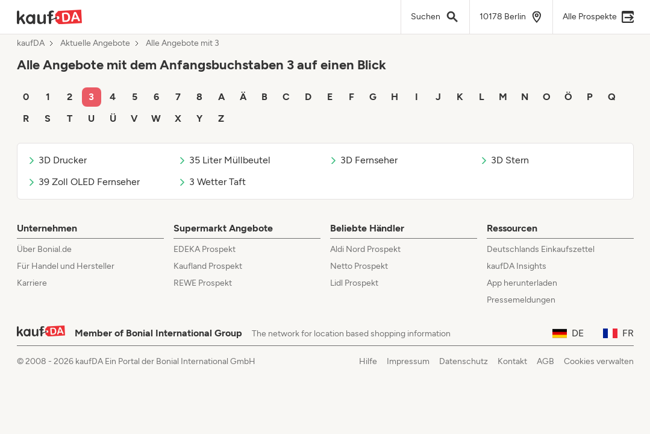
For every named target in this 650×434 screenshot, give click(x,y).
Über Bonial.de (44, 249)
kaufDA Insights (516, 266)
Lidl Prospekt (354, 283)
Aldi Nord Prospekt (365, 249)
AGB (545, 361)
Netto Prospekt (359, 266)
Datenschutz (463, 361)
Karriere (32, 283)
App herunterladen (522, 283)
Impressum (408, 361)
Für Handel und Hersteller (65, 266)
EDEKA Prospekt (204, 249)
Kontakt (512, 361)
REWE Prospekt (202, 283)
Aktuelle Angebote (95, 43)
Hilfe (368, 361)
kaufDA (31, 43)
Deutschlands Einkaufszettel (541, 249)
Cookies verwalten (599, 361)
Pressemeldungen (521, 300)
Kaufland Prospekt (207, 266)
